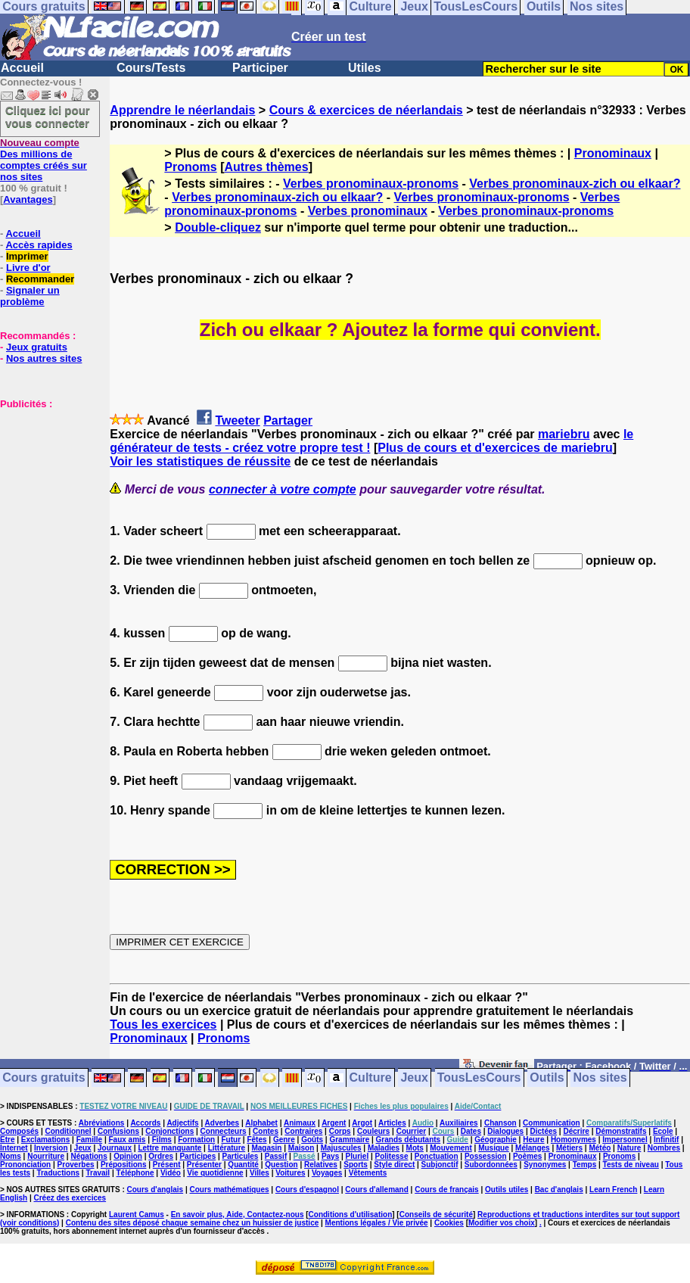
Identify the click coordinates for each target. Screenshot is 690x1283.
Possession (486, 1156)
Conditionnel (68, 1131)
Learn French (613, 1189)
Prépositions (124, 1164)
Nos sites (600, 1078)
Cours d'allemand (377, 1189)
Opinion (127, 1156)
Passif (276, 1156)
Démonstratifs (620, 1131)
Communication (551, 1123)
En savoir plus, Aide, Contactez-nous (237, 1214)
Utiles (364, 67)
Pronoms (190, 166)
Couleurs (373, 1131)
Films (162, 1139)
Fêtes (256, 1139)
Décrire (576, 1131)
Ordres (160, 1156)
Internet (14, 1148)
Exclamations (45, 1139)
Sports (355, 1164)
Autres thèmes (266, 166)
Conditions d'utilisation (351, 1214)
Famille (89, 1139)
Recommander (40, 279)
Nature (629, 1148)
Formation (196, 1139)
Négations (88, 1156)
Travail (97, 1173)
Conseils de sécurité (436, 1214)
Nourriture (45, 1156)
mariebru (563, 434)
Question (281, 1164)
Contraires (303, 1131)
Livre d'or (28, 267)
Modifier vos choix (501, 1223)
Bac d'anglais (559, 1189)
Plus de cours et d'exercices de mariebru (495, 447)
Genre (284, 1139)
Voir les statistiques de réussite (200, 461)
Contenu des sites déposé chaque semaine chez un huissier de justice (192, 1223)
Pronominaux (612, 153)
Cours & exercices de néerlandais (366, 110)
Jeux (413, 1078)
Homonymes (573, 1139)
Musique (493, 1148)
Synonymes (545, 1164)
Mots (415, 1148)
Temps (585, 1164)
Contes (265, 1131)
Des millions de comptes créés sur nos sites (43, 159)
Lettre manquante (169, 1148)
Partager (287, 420)
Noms (10, 1156)
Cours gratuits (43, 1078)
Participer (260, 67)
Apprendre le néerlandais (182, 110)
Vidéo (170, 1173)
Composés (19, 1131)
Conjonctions (169, 1131)
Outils (547, 1078)
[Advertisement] (45, 485)
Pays (330, 1156)
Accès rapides (38, 245)
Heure (533, 1139)
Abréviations (102, 1123)
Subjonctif (439, 1164)
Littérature (226, 1148)
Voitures (290, 1173)
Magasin (266, 1148)
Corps (340, 1131)
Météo (600, 1148)
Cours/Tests (151, 67)
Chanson (500, 1123)
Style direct (394, 1164)
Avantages (27, 199)
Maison (301, 1148)
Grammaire (349, 1139)
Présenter (204, 1164)
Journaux (115, 1148)
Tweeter (237, 420)
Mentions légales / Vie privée (376, 1223)
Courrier (411, 1131)
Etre (7, 1139)
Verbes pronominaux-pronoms (370, 183)
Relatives (320, 1164)
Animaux (299, 1123)
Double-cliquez (218, 227)
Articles (392, 1123)
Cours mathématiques (229, 1189)
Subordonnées (491, 1164)
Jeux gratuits (36, 347)
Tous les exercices (163, 1024)
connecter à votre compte (282, 489)
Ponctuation (436, 1156)
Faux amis (126, 1139)
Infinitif (666, 1139)
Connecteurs (223, 1131)
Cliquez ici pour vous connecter (47, 116)
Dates (471, 1131)
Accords (145, 1123)
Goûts (312, 1139)
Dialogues (505, 1131)
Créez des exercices (69, 1198)
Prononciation (25, 1164)
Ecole (663, 1131)
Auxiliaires (459, 1123)
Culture (371, 1078)
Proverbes (76, 1164)
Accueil (22, 67)
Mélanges (532, 1148)
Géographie (495, 1139)
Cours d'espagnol (307, 1189)
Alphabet (261, 1123)
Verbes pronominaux (367, 210)
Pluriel (357, 1156)
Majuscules (341, 1148)
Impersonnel (624, 1139)
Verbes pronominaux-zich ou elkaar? (574, 183)
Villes (259, 1173)
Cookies (449, 1223)
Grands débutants (408, 1139)
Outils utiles (506, 1189)
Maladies (383, 1148)
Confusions (118, 1131)
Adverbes (222, 1123)
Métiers (569, 1148)
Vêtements (368, 1173)
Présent (167, 1164)
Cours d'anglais (155, 1189)
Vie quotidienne (215, 1173)
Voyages (327, 1173)
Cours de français (446, 1189)
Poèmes (527, 1156)
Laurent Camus (136, 1214)
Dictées (544, 1131)
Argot (362, 1123)
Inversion (50, 1148)
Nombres (664, 1148)
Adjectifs (182, 1123)
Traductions (57, 1173)
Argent (334, 1123)
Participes (197, 1156)
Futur (231, 1139)
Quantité (243, 1164)
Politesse (392, 1156)
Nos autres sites (44, 358)
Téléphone (135, 1173)
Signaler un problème (30, 296)
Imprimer (27, 256)
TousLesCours (479, 1078)
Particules (240, 1156)
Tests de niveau (631, 1164)
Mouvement (451, 1148)
